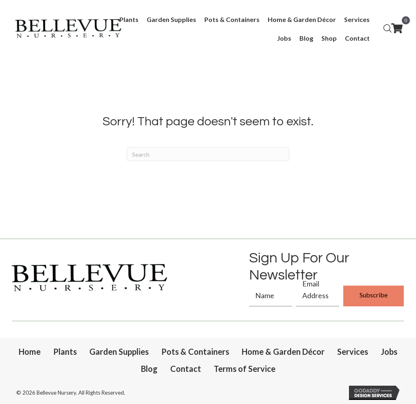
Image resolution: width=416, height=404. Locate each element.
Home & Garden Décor (283, 351)
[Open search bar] (388, 28)
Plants (65, 351)
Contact (185, 368)
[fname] (270, 296)
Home (30, 351)
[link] (129, 19)
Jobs (389, 351)
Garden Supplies (119, 351)
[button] (373, 296)
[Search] (208, 154)
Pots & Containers (195, 351)
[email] (317, 296)
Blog (149, 368)
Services (352, 351)
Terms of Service (244, 368)
